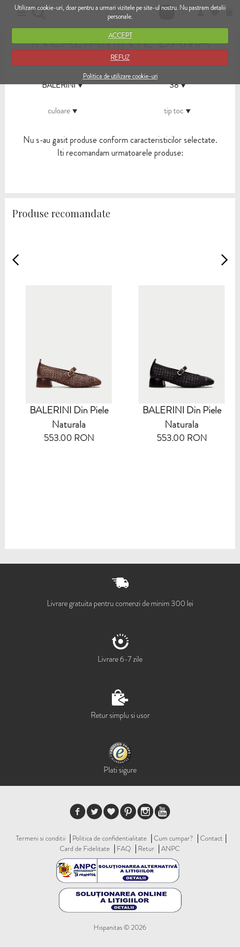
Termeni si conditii (41, 838)
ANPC (170, 848)
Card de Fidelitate (85, 848)
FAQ (124, 848)
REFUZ (120, 57)
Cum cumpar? (173, 838)
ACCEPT (120, 35)
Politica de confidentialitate (109, 838)
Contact (211, 838)
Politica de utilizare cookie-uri (120, 76)
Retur (146, 848)
